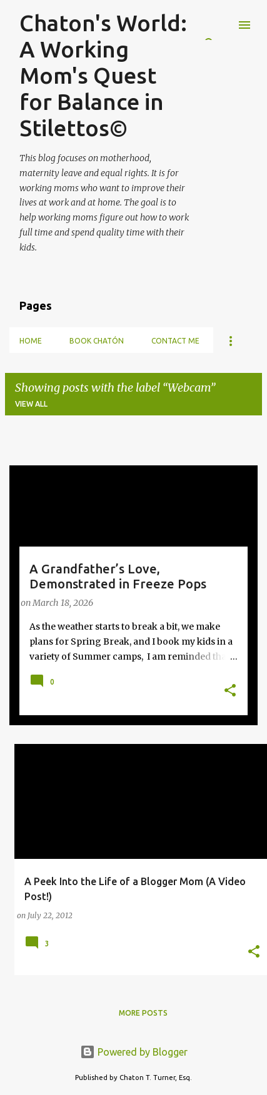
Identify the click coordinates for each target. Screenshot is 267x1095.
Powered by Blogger (134, 1052)
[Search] (219, 25)
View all (31, 404)
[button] (230, 691)
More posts (143, 1013)
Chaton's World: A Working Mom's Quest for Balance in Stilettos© (103, 75)
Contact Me (175, 341)
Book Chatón (96, 341)
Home (30, 341)
